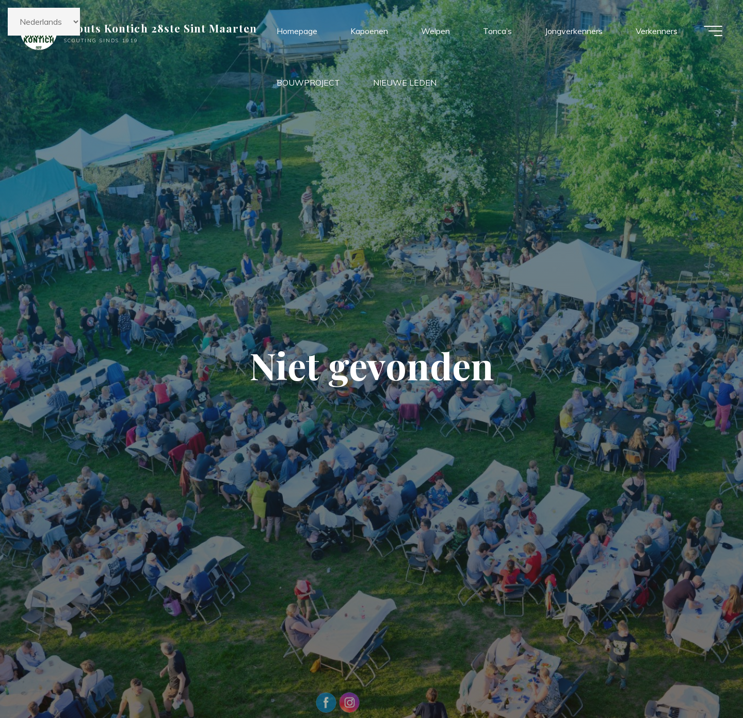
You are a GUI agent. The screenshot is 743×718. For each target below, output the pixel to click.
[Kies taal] (44, 22)
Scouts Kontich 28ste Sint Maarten (160, 28)
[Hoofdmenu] (713, 31)
